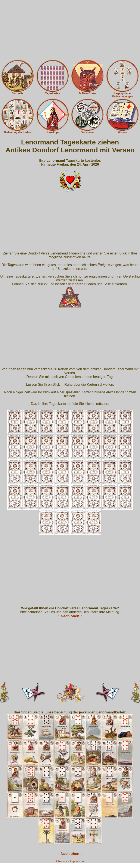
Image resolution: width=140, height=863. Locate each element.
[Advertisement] (70, 30)
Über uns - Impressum (70, 861)
